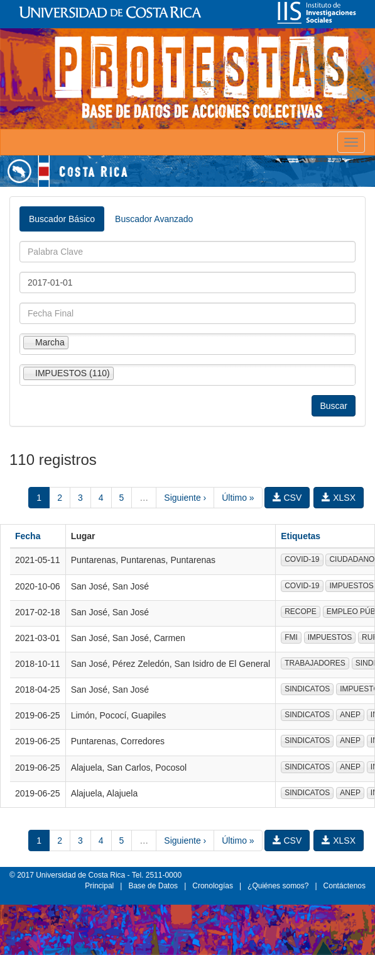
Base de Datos (153, 885)
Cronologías (212, 885)
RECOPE (301, 611)
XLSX (339, 498)
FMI (291, 637)
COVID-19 (302, 559)
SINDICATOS (307, 688)
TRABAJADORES (315, 663)
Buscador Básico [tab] (62, 219)
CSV (287, 498)
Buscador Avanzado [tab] (154, 219)
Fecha (27, 536)
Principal (99, 885)
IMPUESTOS (330, 637)
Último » (238, 498)
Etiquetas (300, 536)
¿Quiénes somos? (277, 885)
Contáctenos (344, 885)
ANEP (350, 714)
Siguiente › (185, 498)
